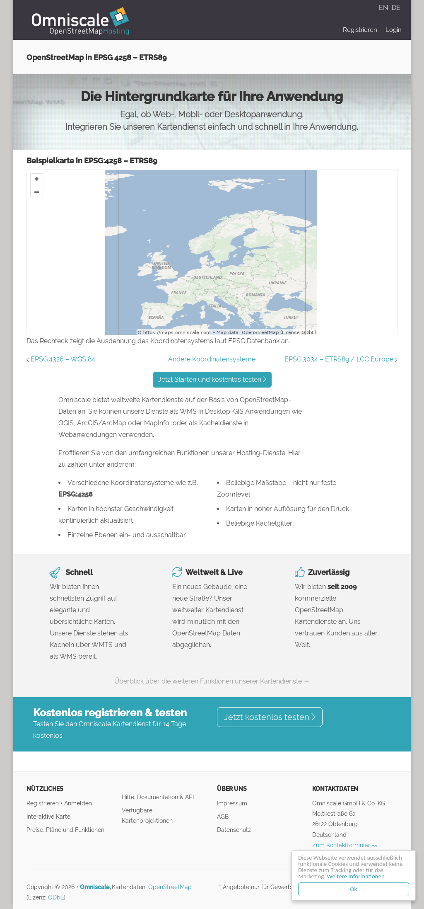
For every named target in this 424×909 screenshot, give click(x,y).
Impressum (232, 803)
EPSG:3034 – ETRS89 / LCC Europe (338, 359)
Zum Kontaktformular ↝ (344, 844)
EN (384, 8)
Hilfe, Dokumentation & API (158, 796)
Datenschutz (234, 829)
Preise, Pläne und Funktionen (65, 829)
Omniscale (94, 887)
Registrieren (360, 30)
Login (393, 30)
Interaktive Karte (48, 816)
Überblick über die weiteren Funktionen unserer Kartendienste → (212, 681)
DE (396, 8)
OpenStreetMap (170, 887)
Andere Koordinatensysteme (211, 359)
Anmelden (78, 803)
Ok (353, 889)
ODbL (56, 897)
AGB (223, 816)
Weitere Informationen (356, 876)
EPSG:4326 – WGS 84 (63, 359)
